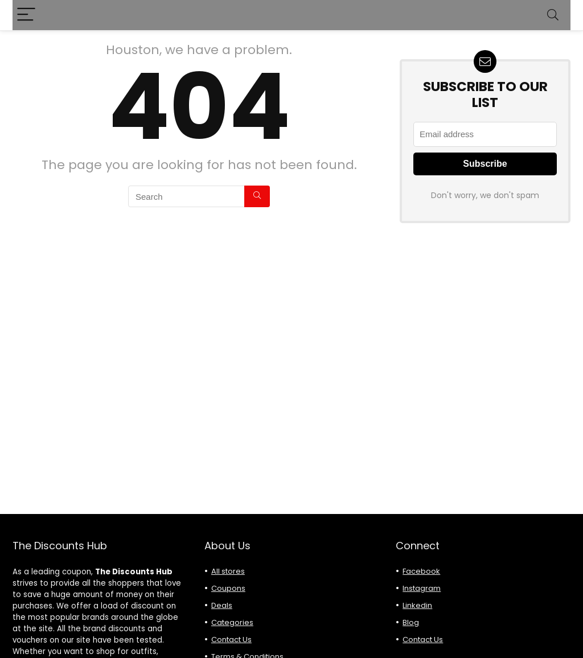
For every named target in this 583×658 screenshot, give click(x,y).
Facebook (421, 571)
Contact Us (231, 639)
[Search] (552, 15)
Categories (232, 622)
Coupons (228, 588)
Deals (221, 605)
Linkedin (417, 605)
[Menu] (26, 15)
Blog (411, 622)
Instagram (422, 588)
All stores (228, 571)
